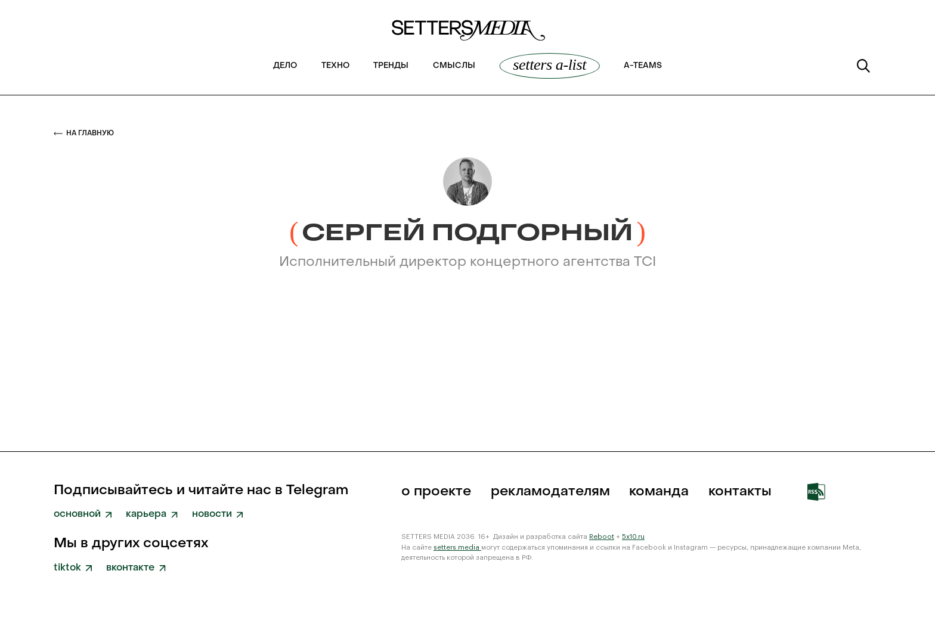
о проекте (436, 492)
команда (659, 492)
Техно (335, 66)
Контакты (740, 492)
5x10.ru (633, 537)
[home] (467, 35)
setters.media (457, 547)
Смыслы (454, 66)
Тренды (390, 66)
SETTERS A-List (549, 65)
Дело (285, 66)
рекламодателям (550, 492)
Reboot (601, 537)
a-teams (643, 66)
